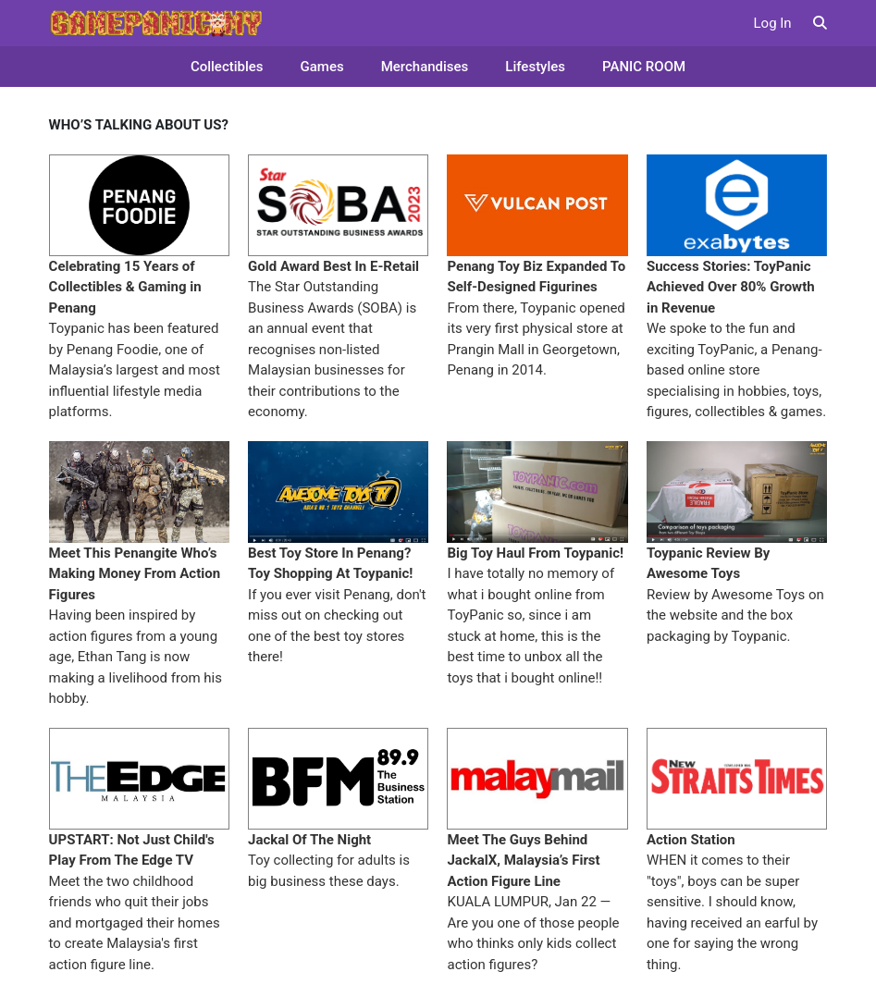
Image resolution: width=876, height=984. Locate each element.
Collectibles (227, 66)
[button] (820, 23)
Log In (773, 23)
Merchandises (425, 66)
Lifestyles (535, 66)
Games (322, 66)
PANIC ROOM (643, 66)
